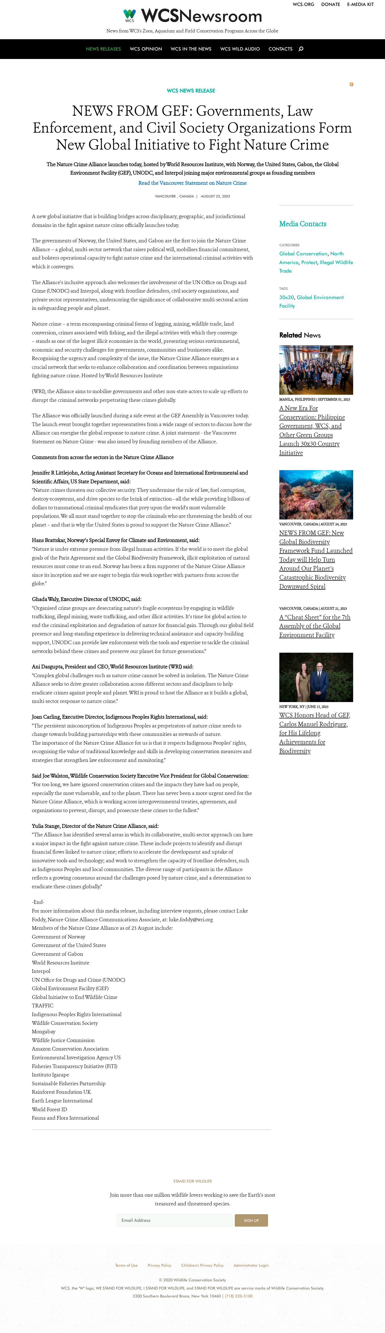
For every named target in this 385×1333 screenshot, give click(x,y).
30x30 (286, 297)
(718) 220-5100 (239, 1296)
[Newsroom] (192, 17)
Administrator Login (251, 1265)
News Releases (105, 51)
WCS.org (303, 4)
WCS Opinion (147, 51)
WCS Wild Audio (239, 51)
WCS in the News (191, 51)
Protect (309, 262)
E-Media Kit (360, 4)
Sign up (251, 1220)
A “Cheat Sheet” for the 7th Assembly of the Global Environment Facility (315, 626)
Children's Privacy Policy (202, 1265)
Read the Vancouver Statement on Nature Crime (192, 183)
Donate (330, 4)
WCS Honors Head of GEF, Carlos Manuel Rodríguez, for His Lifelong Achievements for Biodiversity (314, 733)
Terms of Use (126, 1265)
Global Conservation (303, 253)
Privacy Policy (159, 1265)
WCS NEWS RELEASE (191, 91)
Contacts (279, 51)
